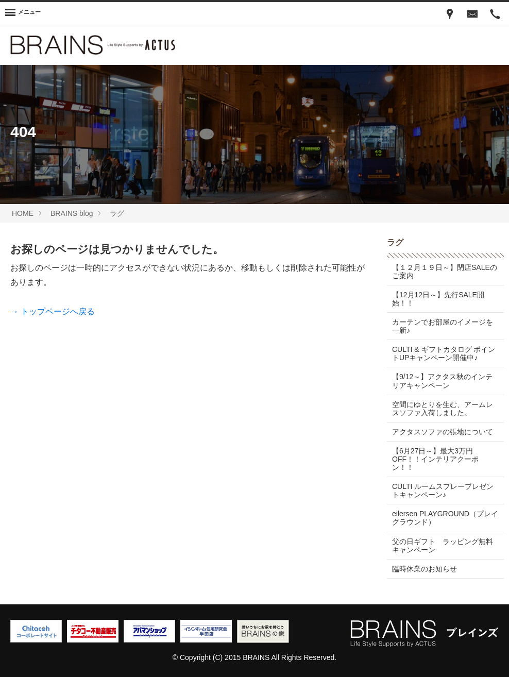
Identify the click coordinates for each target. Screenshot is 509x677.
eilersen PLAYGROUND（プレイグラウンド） (445, 518)
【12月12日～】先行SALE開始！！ (438, 299)
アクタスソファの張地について (442, 432)
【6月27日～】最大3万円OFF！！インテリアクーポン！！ (435, 459)
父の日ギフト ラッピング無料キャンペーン (442, 545)
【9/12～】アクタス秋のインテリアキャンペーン (442, 381)
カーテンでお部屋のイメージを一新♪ (442, 326)
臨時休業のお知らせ (424, 569)
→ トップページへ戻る (52, 311)
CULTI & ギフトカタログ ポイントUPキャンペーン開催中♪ (443, 353)
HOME (22, 213)
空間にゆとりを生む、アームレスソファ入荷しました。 (442, 408)
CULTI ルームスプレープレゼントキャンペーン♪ (443, 490)
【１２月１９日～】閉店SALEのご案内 (444, 271)
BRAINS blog (71, 213)
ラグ (117, 213)
